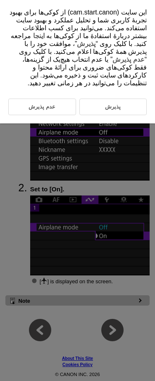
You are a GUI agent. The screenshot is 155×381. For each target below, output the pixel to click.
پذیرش (86, 43)
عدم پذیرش (128, 59)
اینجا (39, 35)
